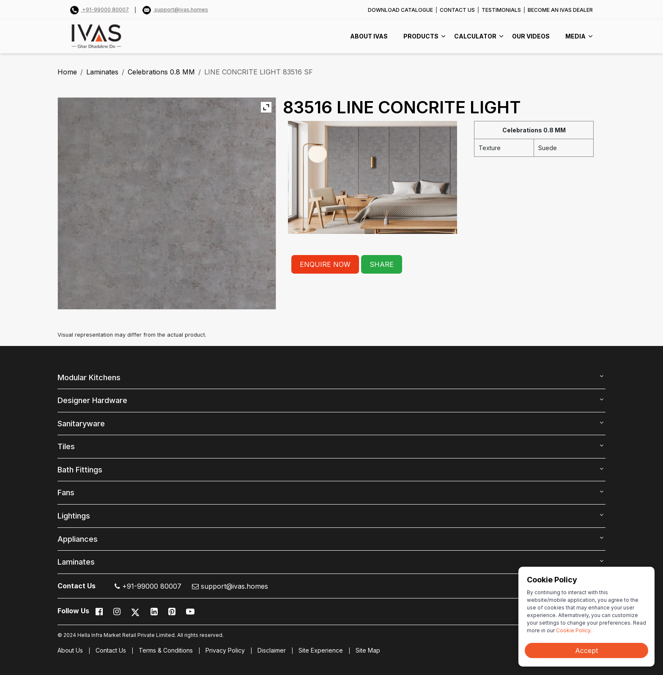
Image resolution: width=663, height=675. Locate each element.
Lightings (74, 515)
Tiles (66, 446)
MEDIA (575, 36)
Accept (586, 650)
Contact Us (111, 650)
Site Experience (321, 650)
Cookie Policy (573, 630)
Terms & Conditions (166, 650)
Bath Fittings (80, 469)
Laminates (102, 72)
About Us (70, 650)
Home (67, 72)
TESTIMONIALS (501, 10)
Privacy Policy (225, 650)
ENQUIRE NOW (325, 264)
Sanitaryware (81, 423)
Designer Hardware (92, 400)
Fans (66, 492)
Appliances (78, 539)
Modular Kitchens (89, 377)
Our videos (531, 36)
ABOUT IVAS (369, 36)
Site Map (368, 650)
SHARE (382, 264)
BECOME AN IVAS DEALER (560, 10)
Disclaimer (272, 650)
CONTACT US (457, 10)
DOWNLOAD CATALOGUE (400, 10)
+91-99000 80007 (99, 9)
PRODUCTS (420, 36)
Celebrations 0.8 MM (161, 72)
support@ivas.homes (175, 9)
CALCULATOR (475, 36)
